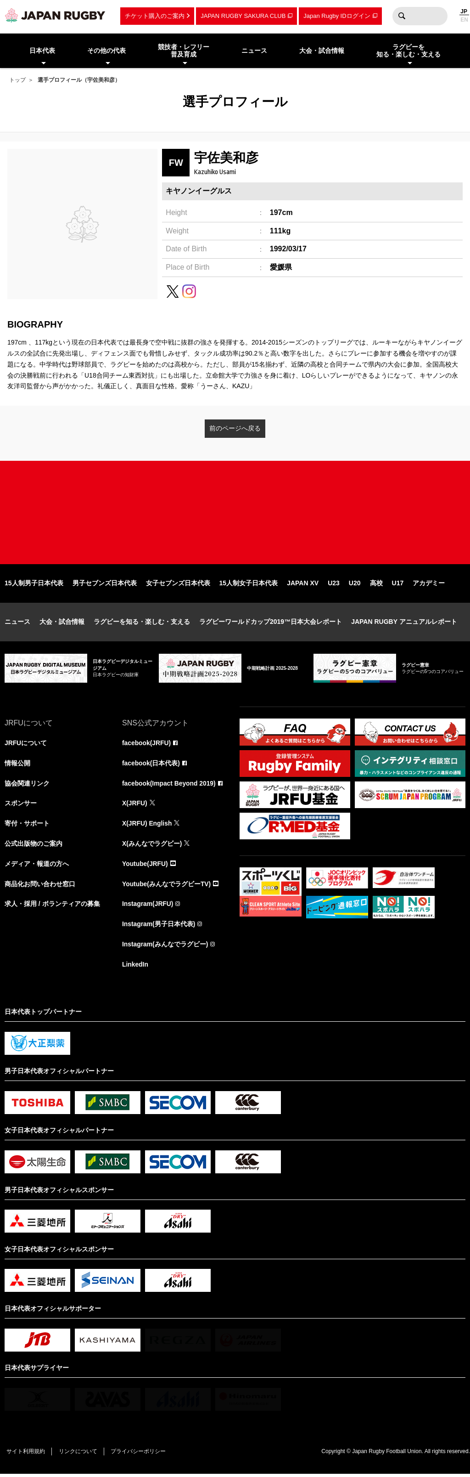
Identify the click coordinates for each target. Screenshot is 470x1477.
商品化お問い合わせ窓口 (40, 886)
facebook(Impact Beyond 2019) (169, 785)
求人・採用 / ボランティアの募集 (52, 907)
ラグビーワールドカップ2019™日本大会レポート (270, 624)
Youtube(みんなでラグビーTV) (166, 886)
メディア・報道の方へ (37, 866)
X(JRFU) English (147, 826)
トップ (17, 80)
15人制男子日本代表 (34, 585)
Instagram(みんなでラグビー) (165, 947)
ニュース (17, 624)
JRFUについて (26, 745)
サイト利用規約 (26, 1454)
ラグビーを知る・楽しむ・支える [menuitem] (408, 50)
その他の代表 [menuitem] (106, 50)
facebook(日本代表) (151, 765)
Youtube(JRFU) (145, 866)
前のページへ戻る (235, 428)
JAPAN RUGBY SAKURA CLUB (243, 15)
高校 (376, 585)
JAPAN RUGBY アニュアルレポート (404, 624)
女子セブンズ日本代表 (178, 585)
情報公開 (17, 765)
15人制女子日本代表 (248, 585)
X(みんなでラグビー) (152, 846)
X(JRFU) (134, 805)
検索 (401, 16)
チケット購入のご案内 (155, 15)
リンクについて (79, 1454)
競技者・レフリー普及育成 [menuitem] (183, 50)
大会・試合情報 (61, 624)
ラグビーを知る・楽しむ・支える (142, 624)
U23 (334, 585)
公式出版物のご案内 (33, 846)
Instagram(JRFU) (148, 907)
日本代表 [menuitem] (42, 50)
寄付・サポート (27, 826)
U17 (398, 585)
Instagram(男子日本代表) (159, 927)
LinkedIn (135, 967)
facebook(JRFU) (146, 745)
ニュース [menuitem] (254, 50)
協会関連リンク (27, 785)
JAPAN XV (303, 585)
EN (464, 20)
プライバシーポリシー (140, 1454)
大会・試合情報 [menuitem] (321, 50)
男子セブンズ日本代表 (105, 585)
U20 (355, 585)
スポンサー (21, 805)
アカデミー (429, 585)
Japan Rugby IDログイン (336, 15)
